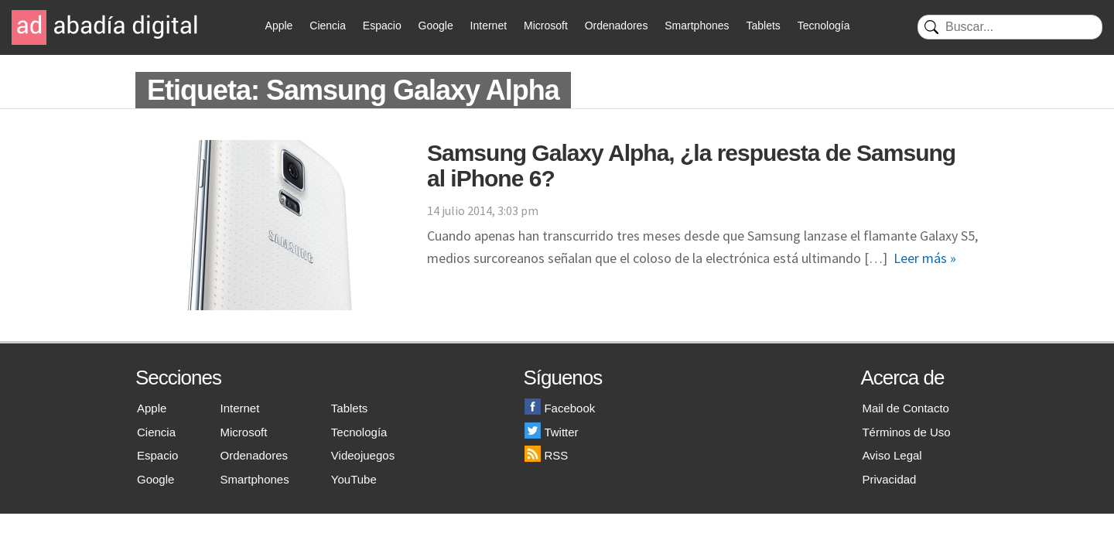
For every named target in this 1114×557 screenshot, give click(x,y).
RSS (546, 455)
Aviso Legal (891, 455)
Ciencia (327, 25)
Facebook (560, 408)
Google (436, 25)
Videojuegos (363, 455)
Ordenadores (616, 25)
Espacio (382, 25)
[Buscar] (1010, 27)
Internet (488, 25)
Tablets (763, 25)
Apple (279, 25)
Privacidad (889, 479)
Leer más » (925, 258)
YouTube (354, 479)
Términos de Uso (906, 432)
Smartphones (697, 25)
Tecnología (824, 25)
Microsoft (546, 25)
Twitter (551, 432)
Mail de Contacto (905, 408)
